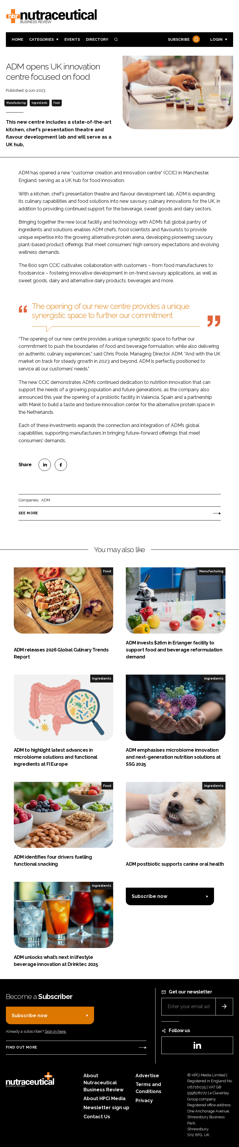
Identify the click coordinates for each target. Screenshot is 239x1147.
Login (216, 39)
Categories (41, 39)
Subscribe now (149, 896)
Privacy (144, 1100)
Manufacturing (16, 102)
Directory (97, 39)
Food (57, 102)
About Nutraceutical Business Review (103, 1082)
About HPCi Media (104, 1098)
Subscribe (183, 39)
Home (17, 39)
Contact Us (96, 1116)
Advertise (147, 1075)
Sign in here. (55, 1031)
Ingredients (39, 102)
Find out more (21, 1047)
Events (72, 39)
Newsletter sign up (106, 1107)
